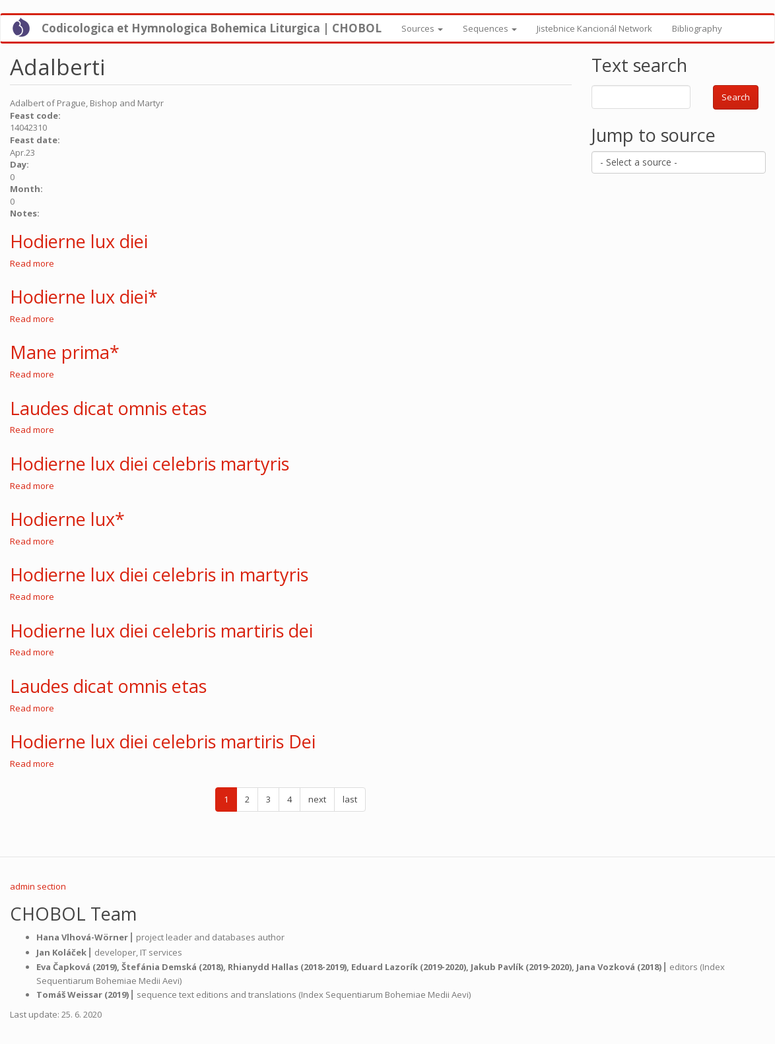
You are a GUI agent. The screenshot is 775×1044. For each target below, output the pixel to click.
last (350, 799)
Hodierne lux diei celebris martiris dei (161, 630)
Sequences (490, 28)
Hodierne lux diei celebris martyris (149, 463)
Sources (422, 28)
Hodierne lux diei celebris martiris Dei (163, 741)
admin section (38, 886)
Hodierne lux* (67, 519)
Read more (32, 263)
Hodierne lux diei (79, 241)
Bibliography (697, 28)
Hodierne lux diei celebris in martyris (159, 574)
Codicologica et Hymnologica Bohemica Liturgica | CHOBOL (212, 28)
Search (736, 97)
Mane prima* (64, 352)
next (317, 799)
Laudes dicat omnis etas (108, 408)
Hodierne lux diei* (84, 296)
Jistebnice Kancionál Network (594, 28)
